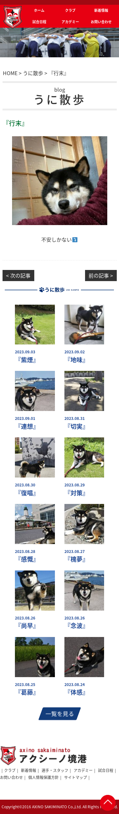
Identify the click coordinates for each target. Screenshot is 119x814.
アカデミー (83, 770)
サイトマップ (75, 777)
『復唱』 (27, 493)
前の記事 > (101, 275)
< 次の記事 (18, 275)
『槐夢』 (76, 559)
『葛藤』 (27, 692)
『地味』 (76, 360)
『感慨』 (27, 559)
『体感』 (76, 692)
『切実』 (76, 426)
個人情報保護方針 (43, 777)
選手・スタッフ (55, 770)
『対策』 (76, 493)
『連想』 (27, 426)
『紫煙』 (27, 360)
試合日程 (105, 770)
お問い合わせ (11, 777)
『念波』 (76, 626)
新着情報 (28, 770)
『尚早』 (27, 626)
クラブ (10, 770)
